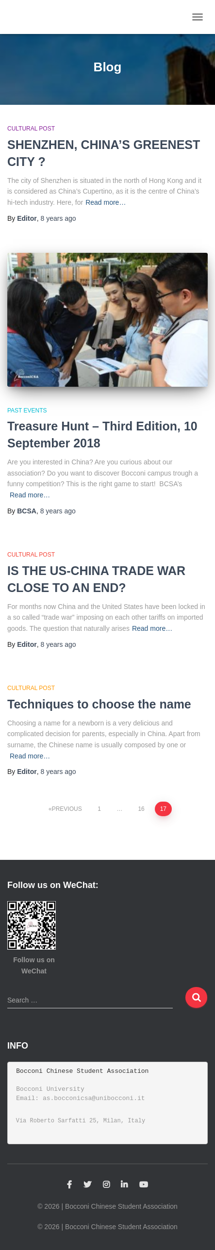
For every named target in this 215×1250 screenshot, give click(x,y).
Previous (67, 809)
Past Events (27, 410)
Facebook (69, 1185)
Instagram (106, 1185)
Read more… (105, 202)
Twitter (87, 1185)
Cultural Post (31, 128)
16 (141, 809)
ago (58, 218)
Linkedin (124, 1185)
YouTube (143, 1185)
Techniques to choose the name (99, 704)
